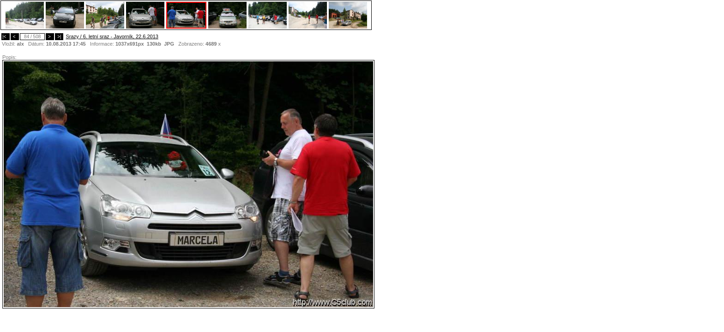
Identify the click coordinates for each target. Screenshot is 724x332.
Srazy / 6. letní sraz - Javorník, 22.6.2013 (112, 36)
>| (59, 36)
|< (5, 36)
